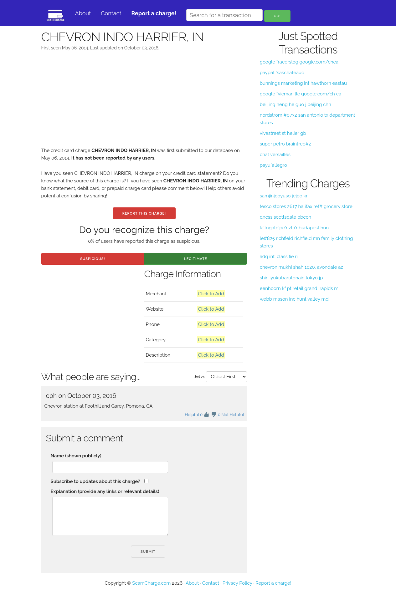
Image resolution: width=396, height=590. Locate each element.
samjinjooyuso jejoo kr (284, 196)
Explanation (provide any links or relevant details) (105, 491)
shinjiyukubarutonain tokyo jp (291, 278)
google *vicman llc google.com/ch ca (300, 94)
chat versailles (275, 154)
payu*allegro (273, 165)
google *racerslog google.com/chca (299, 62)
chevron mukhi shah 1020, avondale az (301, 267)
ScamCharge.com (151, 583)
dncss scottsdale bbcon (285, 217)
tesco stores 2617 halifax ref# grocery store (306, 206)
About (83, 13)
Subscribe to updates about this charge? (95, 481)
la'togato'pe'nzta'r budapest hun (294, 228)
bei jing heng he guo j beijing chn (295, 104)
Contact (111, 13)
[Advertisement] (144, 103)
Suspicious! (92, 259)
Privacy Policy (237, 583)
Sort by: (199, 376)
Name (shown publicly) (76, 456)
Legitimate (195, 259)
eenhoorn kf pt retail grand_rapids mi (300, 288)
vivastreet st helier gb (283, 133)
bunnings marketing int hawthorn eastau (303, 83)
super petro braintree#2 (285, 144)
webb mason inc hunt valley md (294, 299)
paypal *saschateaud (282, 72)
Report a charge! (273, 583)
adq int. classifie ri (279, 256)
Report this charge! (144, 213)
